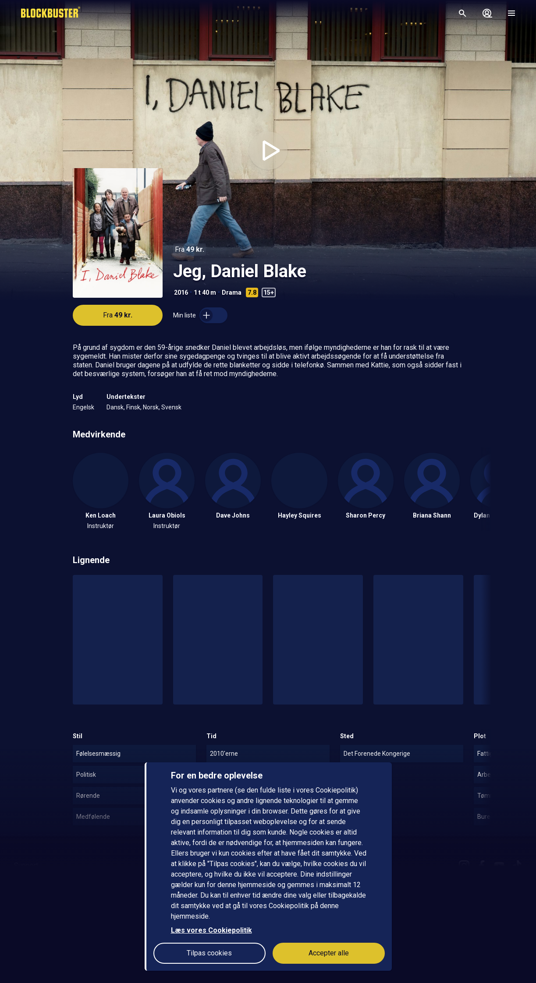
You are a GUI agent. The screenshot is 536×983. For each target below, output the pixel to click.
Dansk (115, 407)
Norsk (151, 407)
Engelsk (83, 407)
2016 (181, 292)
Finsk (133, 407)
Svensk (171, 407)
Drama (231, 292)
